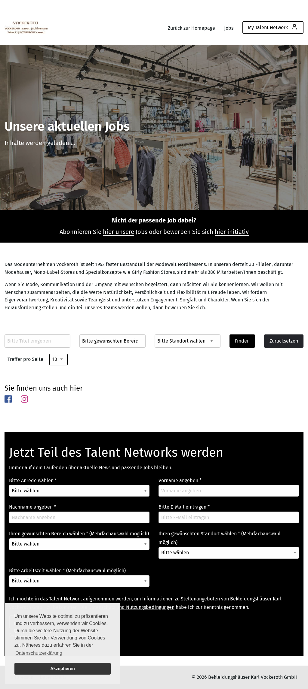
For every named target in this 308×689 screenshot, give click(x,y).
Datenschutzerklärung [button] (38, 653)
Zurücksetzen (284, 341)
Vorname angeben (180, 480)
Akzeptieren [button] (62, 668)
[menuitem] (26, 26)
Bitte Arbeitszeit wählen (67, 570)
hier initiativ (232, 231)
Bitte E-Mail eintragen (184, 507)
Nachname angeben (32, 507)
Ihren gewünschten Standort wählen (220, 538)
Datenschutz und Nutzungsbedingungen (131, 607)
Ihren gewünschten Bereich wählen (79, 533)
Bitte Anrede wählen (33, 480)
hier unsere (118, 231)
